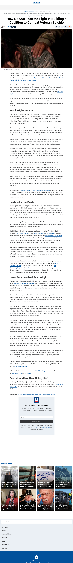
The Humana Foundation (23, 233)
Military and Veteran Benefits (28, 11)
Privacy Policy (46, 427)
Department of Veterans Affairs (43, 78)
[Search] (62, 3)
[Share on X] (59, 27)
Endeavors (50, 233)
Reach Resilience (39, 233)
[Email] (62, 27)
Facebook (15, 373)
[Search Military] (33, 522)
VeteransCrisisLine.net (21, 366)
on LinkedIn (28, 373)
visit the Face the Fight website (24, 283)
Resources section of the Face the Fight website (35, 190)
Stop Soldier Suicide (31, 268)
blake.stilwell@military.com (39, 371)
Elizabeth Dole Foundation (53, 235)
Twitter (20, 373)
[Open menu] (3, 2)
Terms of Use (36, 427)
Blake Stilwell (8, 26)
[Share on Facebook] (56, 27)
